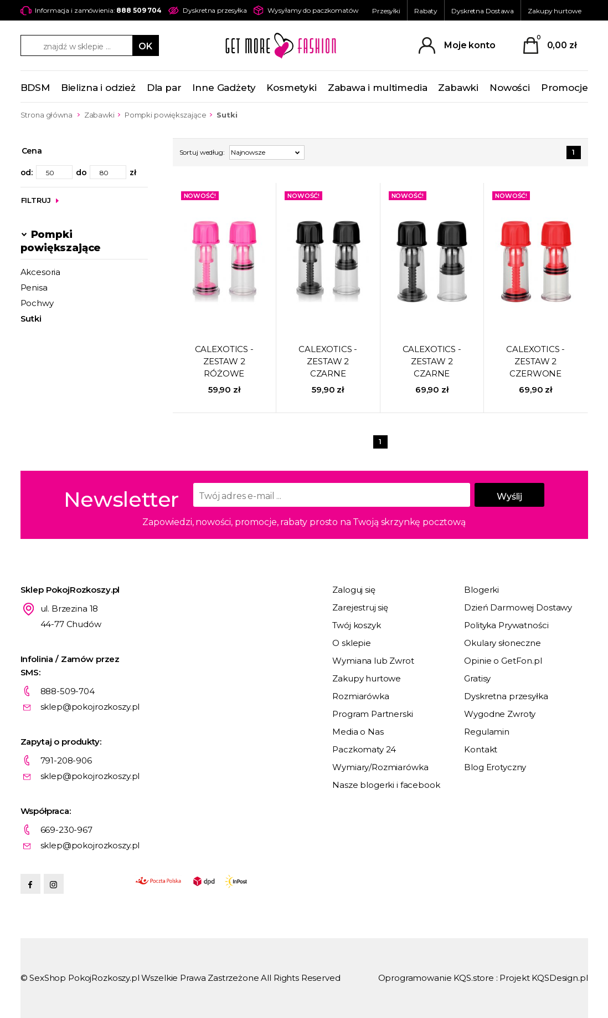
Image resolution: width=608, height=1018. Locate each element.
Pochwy (37, 303)
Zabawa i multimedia (377, 87)
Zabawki (458, 87)
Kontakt (480, 749)
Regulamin (486, 731)
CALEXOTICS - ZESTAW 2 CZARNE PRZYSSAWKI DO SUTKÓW (327, 362)
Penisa (34, 287)
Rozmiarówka (360, 696)
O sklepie (351, 643)
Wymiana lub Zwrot (373, 660)
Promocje (564, 87)
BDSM (35, 87)
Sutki (31, 318)
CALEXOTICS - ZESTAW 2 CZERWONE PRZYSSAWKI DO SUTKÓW (535, 362)
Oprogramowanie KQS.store (436, 978)
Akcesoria (40, 272)
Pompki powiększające (166, 114)
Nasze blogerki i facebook (386, 785)
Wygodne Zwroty (499, 714)
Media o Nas (357, 731)
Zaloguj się (353, 589)
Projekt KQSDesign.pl (543, 978)
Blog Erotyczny (495, 767)
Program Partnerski (372, 714)
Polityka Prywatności (506, 625)
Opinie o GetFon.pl (503, 660)
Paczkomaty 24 (364, 749)
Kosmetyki (291, 87)
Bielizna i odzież (98, 87)
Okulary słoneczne (502, 643)
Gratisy (477, 678)
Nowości (510, 87)
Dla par (164, 87)
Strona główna (46, 114)
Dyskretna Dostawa (482, 11)
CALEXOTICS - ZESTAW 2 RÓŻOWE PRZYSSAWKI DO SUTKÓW (224, 362)
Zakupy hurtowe (554, 11)
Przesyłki (386, 11)
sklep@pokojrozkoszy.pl (90, 706)
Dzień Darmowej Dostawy (518, 607)
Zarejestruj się (360, 607)
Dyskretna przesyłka (506, 696)
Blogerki (481, 589)
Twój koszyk (356, 625)
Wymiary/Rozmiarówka (380, 767)
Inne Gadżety (223, 87)
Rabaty (425, 11)
